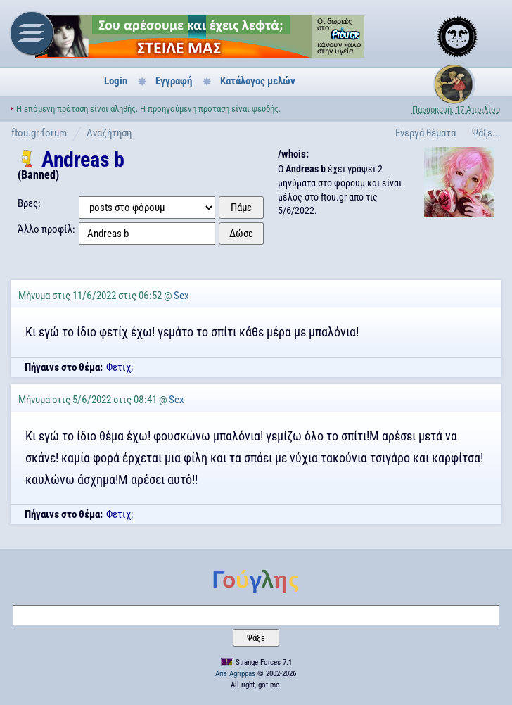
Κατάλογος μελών (257, 81)
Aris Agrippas (235, 673)
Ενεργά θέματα (425, 133)
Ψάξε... (486, 133)
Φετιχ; (119, 367)
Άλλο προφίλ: (46, 229)
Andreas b (82, 159)
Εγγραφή (173, 81)
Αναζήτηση (109, 133)
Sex (181, 295)
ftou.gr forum (39, 133)
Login (115, 81)
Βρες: (29, 203)
